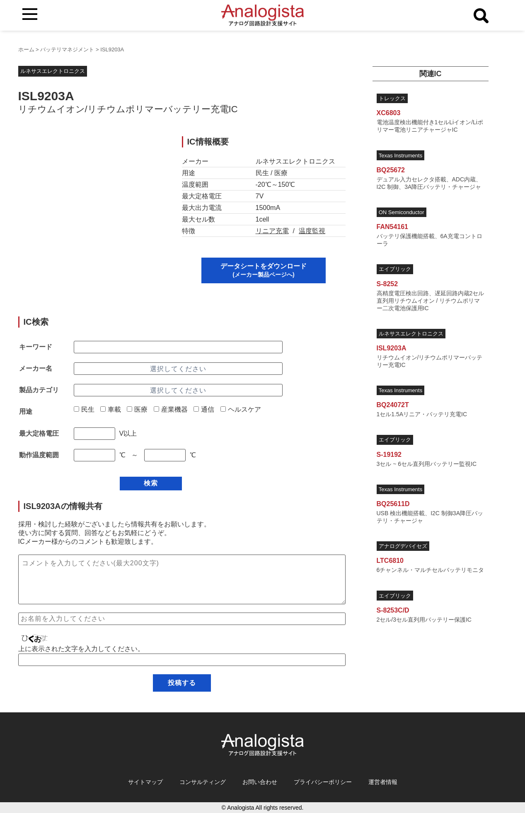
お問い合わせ (259, 782)
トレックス (392, 98)
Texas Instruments (401, 155)
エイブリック (395, 269)
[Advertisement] (92, 194)
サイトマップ (145, 782)
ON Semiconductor (401, 212)
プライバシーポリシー (323, 782)
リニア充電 (272, 230)
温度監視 (312, 230)
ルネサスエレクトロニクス (52, 71)
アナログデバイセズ (403, 546)
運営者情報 (382, 782)
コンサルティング (202, 782)
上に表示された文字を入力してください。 (81, 648)
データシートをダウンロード (263, 270)
